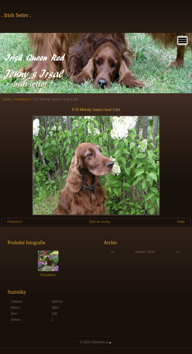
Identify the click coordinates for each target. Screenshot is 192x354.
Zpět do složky (99, 222)
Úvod (6, 99)
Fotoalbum (22, 99)
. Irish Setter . (16, 15)
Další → (183, 222)
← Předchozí (12, 222)
